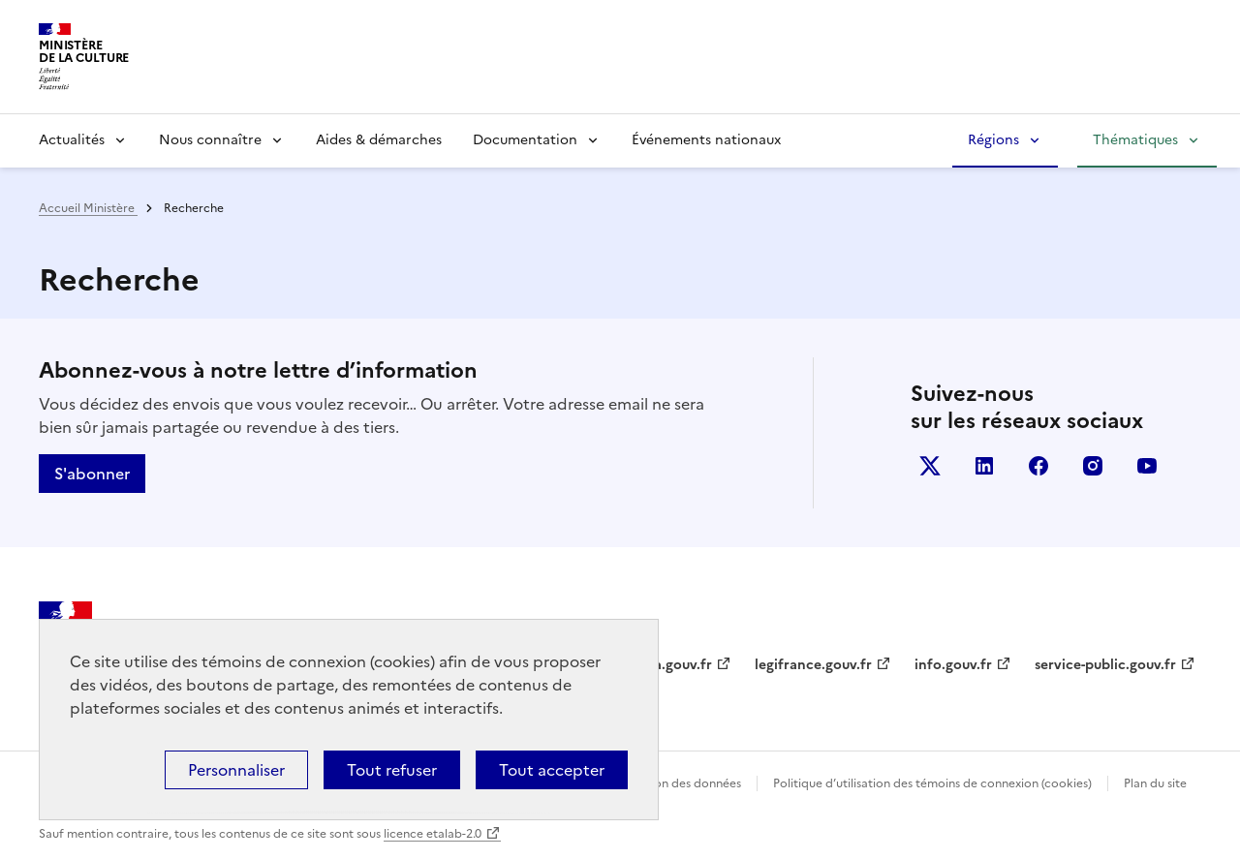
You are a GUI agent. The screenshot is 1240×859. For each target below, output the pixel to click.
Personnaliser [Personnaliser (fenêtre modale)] (236, 770)
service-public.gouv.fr (1105, 665)
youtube (1147, 465)
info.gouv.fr (953, 665)
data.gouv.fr (672, 665)
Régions (993, 140)
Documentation (525, 140)
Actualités (72, 140)
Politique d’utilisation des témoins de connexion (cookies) (932, 783)
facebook (1038, 465)
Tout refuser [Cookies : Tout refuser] (392, 770)
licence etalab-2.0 (432, 834)
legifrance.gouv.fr (813, 665)
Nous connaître (210, 140)
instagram (1092, 465)
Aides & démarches (379, 140)
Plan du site (1155, 783)
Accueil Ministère (88, 208)
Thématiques (1135, 140)
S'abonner (92, 473)
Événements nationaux (706, 140)
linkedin (984, 465)
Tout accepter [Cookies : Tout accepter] (551, 770)
